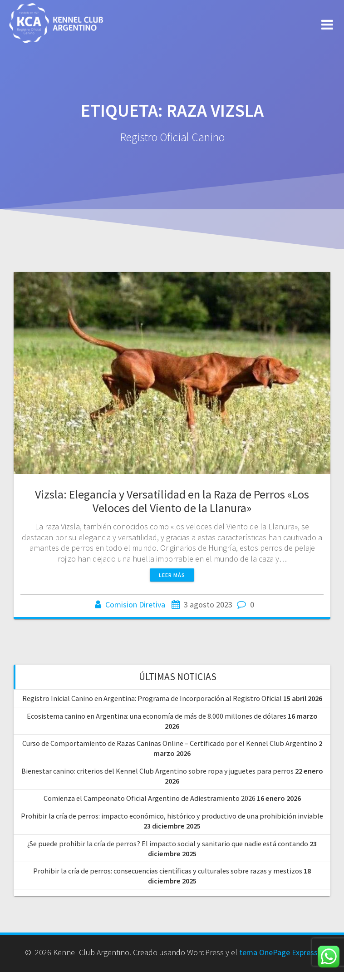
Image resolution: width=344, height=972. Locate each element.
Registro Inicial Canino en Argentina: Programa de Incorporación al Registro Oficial (152, 698)
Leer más (172, 575)
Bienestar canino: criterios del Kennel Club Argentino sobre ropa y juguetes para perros (157, 770)
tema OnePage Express (278, 952)
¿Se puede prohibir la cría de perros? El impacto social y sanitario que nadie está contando (167, 843)
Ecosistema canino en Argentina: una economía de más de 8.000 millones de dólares (156, 715)
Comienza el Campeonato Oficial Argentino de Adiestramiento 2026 (150, 798)
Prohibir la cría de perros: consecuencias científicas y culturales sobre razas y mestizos (167, 870)
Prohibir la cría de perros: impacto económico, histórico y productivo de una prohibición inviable (172, 815)
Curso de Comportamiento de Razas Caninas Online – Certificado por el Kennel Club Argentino (169, 743)
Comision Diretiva (135, 604)
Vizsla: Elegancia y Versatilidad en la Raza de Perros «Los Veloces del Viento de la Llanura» (172, 501)
